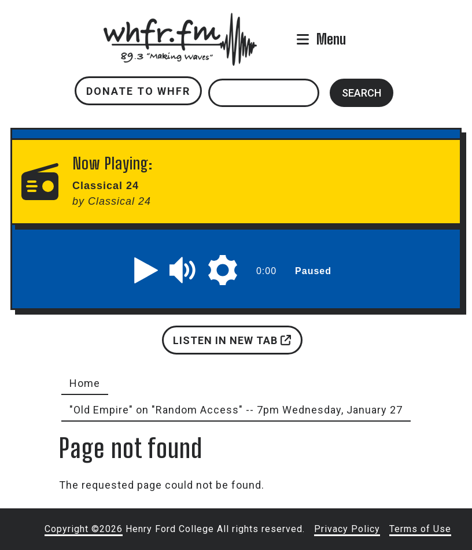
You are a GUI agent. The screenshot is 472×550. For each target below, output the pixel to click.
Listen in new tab (232, 340)
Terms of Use (420, 528)
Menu (331, 39)
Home (84, 383)
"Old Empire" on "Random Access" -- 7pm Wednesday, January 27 (236, 410)
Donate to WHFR (138, 91)
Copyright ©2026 (84, 528)
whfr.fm (180, 20)
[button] (146, 270)
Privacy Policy (347, 528)
